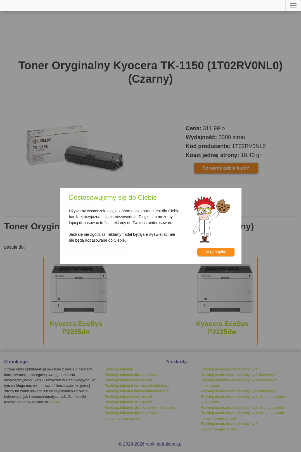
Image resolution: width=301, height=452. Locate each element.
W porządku (215, 252)
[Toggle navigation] (293, 5)
